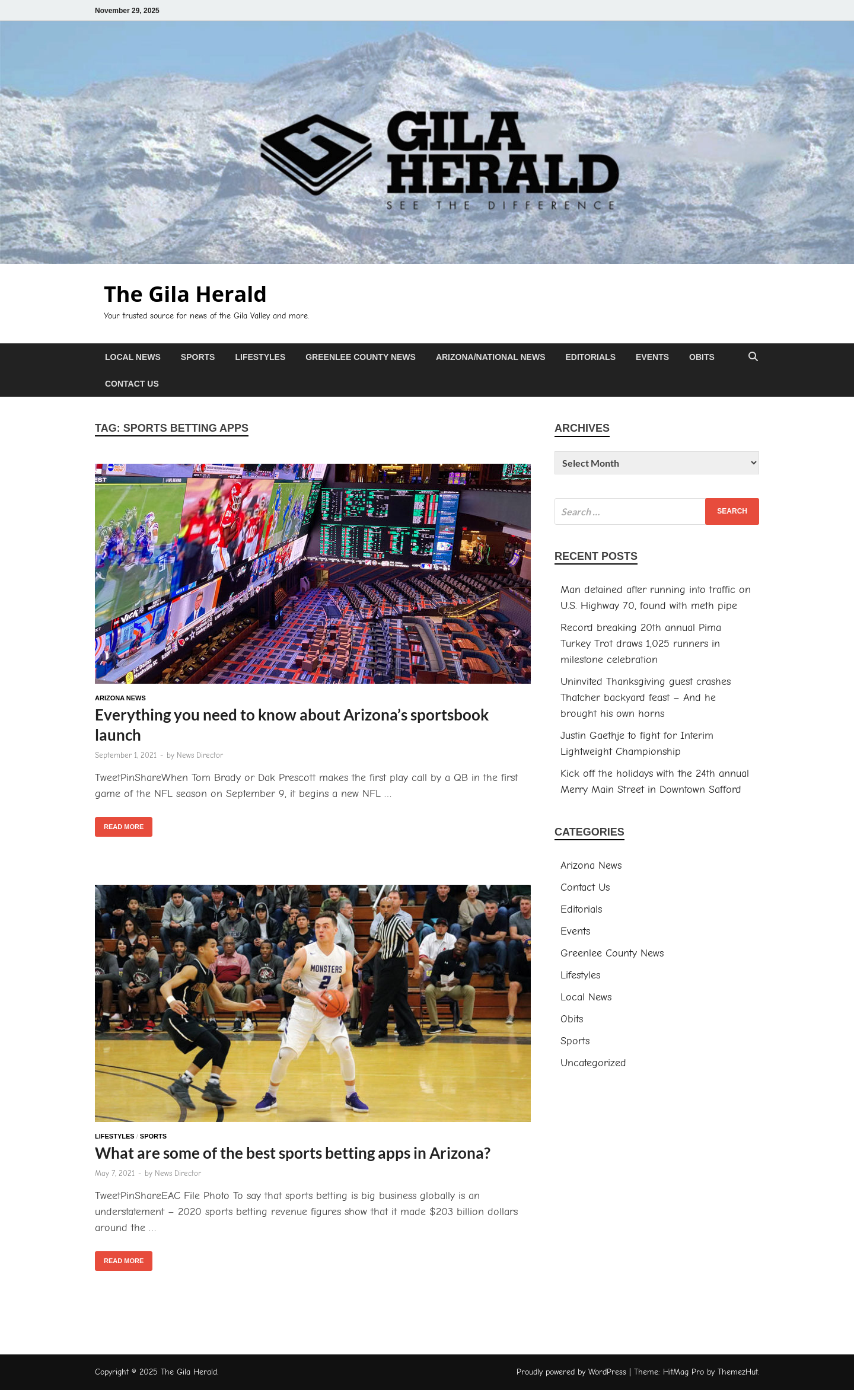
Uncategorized (593, 1063)
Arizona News (120, 698)
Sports (198, 357)
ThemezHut (738, 1372)
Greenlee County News (360, 357)
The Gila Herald (185, 293)
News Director (200, 755)
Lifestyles (260, 357)
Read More (119, 823)
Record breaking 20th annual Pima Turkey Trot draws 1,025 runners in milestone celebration (640, 643)
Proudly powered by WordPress (571, 1372)
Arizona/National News (491, 357)
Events (652, 357)
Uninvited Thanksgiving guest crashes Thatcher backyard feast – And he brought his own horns (645, 697)
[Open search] (753, 357)
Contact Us (132, 383)
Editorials (590, 357)
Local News (133, 357)
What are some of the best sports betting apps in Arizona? (292, 1152)
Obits (702, 357)
